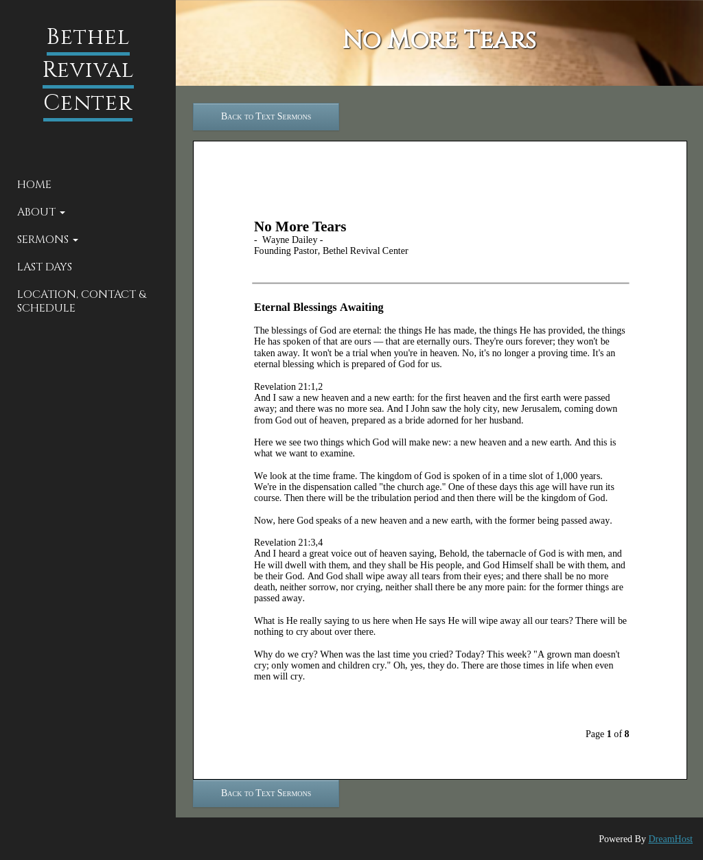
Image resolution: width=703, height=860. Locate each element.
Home (34, 184)
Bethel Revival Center (88, 70)
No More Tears (439, 40)
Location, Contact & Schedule (81, 301)
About (41, 212)
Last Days (44, 267)
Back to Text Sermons (266, 116)
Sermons (47, 239)
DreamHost (670, 839)
